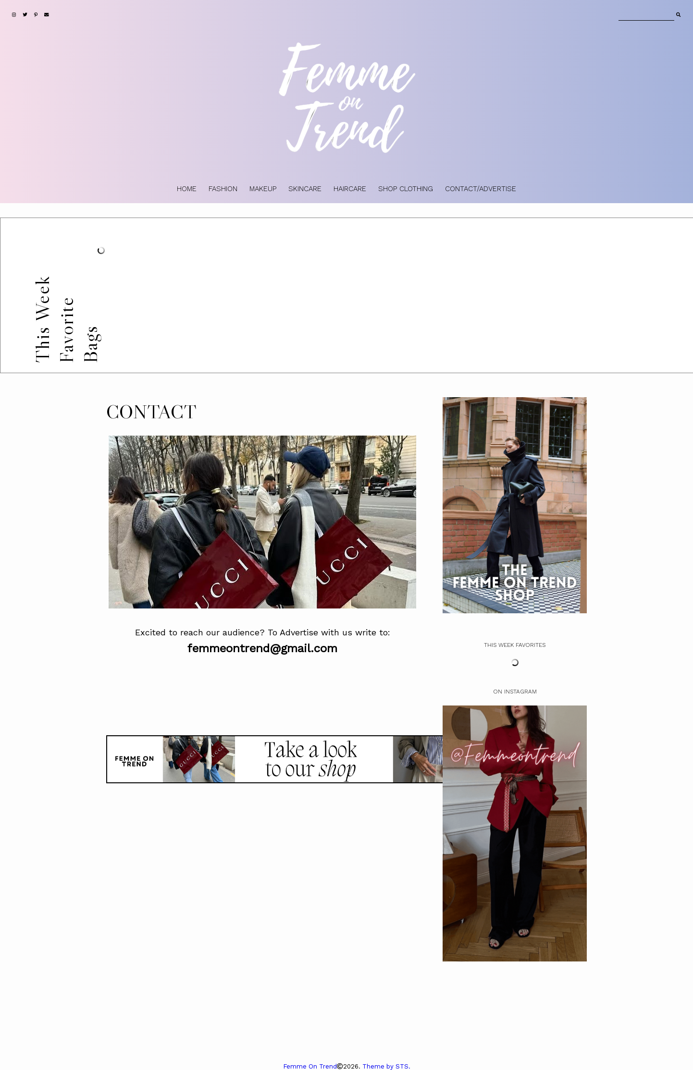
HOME (187, 188)
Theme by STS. (386, 1066)
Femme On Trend (310, 1066)
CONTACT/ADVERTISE (480, 188)
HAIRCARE (350, 188)
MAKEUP (262, 188)
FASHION (223, 188)
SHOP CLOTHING (405, 188)
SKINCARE (305, 188)
